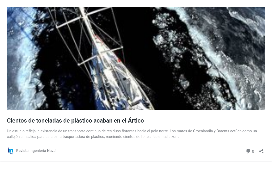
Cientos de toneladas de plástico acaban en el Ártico (75, 120)
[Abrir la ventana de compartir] (261, 149)
